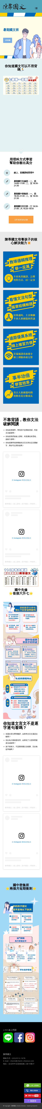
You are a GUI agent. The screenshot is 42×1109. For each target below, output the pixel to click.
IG (32, 1100)
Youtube (32, 1095)
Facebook (32, 1080)
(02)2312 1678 (32, 1090)
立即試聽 (7, 40)
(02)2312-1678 (18, 1058)
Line (32, 1085)
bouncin (34, 1106)
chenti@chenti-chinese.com (22, 1061)
